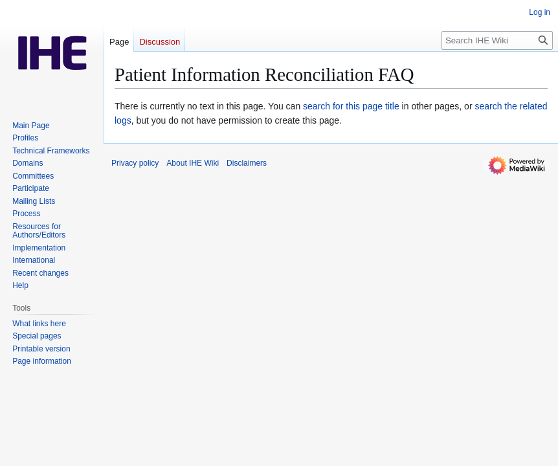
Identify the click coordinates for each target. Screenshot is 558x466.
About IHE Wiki (192, 163)
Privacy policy (135, 163)
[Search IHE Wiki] (497, 40)
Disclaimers (247, 163)
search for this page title (351, 106)
